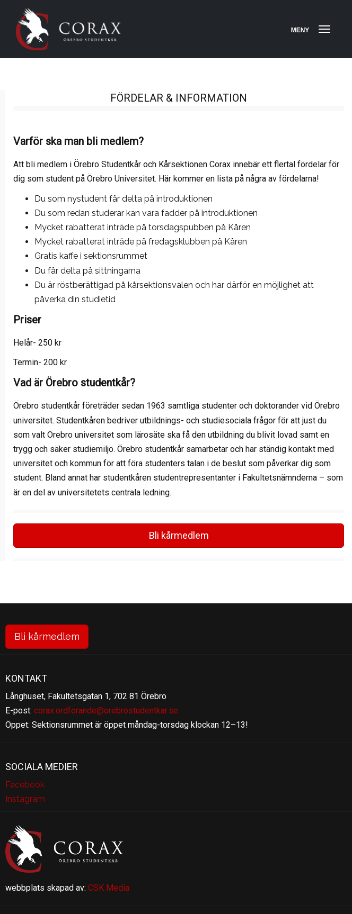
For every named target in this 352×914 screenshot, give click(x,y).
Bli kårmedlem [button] (179, 535)
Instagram (25, 799)
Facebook (25, 785)
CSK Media (108, 888)
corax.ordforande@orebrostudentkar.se (106, 710)
